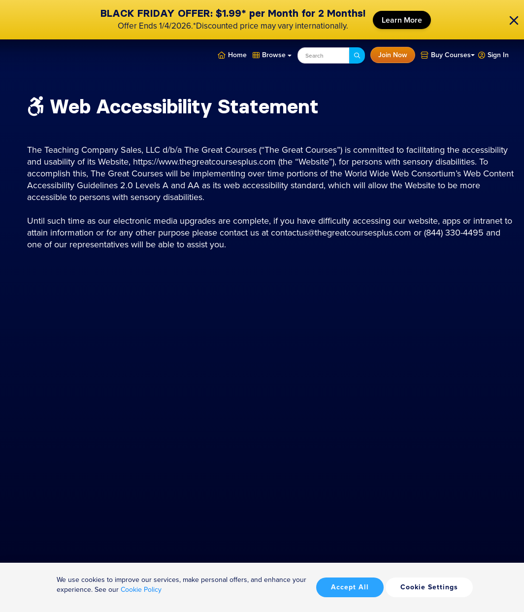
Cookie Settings (429, 587)
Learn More (402, 20)
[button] (493, 54)
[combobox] (323, 55)
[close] (514, 20)
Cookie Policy (141, 589)
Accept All (350, 587)
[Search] (357, 55)
